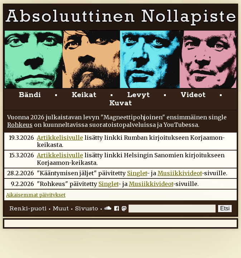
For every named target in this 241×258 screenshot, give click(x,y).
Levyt (138, 95)
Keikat (84, 95)
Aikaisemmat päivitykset (36, 195)
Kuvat (120, 103)
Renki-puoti (28, 208)
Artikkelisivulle (60, 137)
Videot (193, 95)
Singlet (137, 173)
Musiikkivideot (180, 173)
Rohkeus (20, 124)
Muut (61, 208)
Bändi (30, 95)
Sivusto (86, 208)
